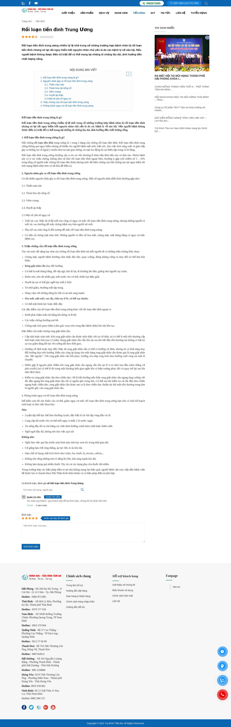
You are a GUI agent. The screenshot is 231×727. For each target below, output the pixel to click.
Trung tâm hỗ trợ (74, 585)
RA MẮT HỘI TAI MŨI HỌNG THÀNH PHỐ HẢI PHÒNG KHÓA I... (180, 77)
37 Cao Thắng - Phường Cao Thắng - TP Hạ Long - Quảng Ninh (40, 633)
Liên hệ (180, 13)
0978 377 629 (39, 609)
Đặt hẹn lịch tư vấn (184, 3)
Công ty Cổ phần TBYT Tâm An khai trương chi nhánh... (180, 109)
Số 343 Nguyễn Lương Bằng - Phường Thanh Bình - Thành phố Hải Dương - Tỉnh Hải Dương (42, 662)
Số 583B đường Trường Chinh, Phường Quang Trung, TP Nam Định (42, 617)
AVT (152, 13)
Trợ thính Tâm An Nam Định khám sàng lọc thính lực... (181, 129)
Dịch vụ (104, 13)
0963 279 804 (39, 625)
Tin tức (165, 13)
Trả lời (30, 505)
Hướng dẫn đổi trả (75, 607)
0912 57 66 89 (39, 641)
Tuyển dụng (199, 13)
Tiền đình (139, 13)
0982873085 (152, 3)
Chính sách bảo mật (122, 596)
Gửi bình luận (31, 546)
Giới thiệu (68, 13)
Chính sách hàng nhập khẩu (80, 601)
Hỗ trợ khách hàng (125, 576)
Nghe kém (121, 13)
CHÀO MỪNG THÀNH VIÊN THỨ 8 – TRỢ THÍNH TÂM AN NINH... (182, 88)
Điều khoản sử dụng (122, 590)
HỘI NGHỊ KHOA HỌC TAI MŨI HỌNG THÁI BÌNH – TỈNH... (182, 98)
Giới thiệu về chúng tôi (123, 585)
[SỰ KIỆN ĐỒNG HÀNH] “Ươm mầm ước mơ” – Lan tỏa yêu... (180, 119)
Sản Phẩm (87, 13)
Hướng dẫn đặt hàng (76, 590)
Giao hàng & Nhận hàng (78, 596)
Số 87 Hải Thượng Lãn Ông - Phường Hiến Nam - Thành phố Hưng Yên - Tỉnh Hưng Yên (42, 678)
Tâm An (176, 587)
